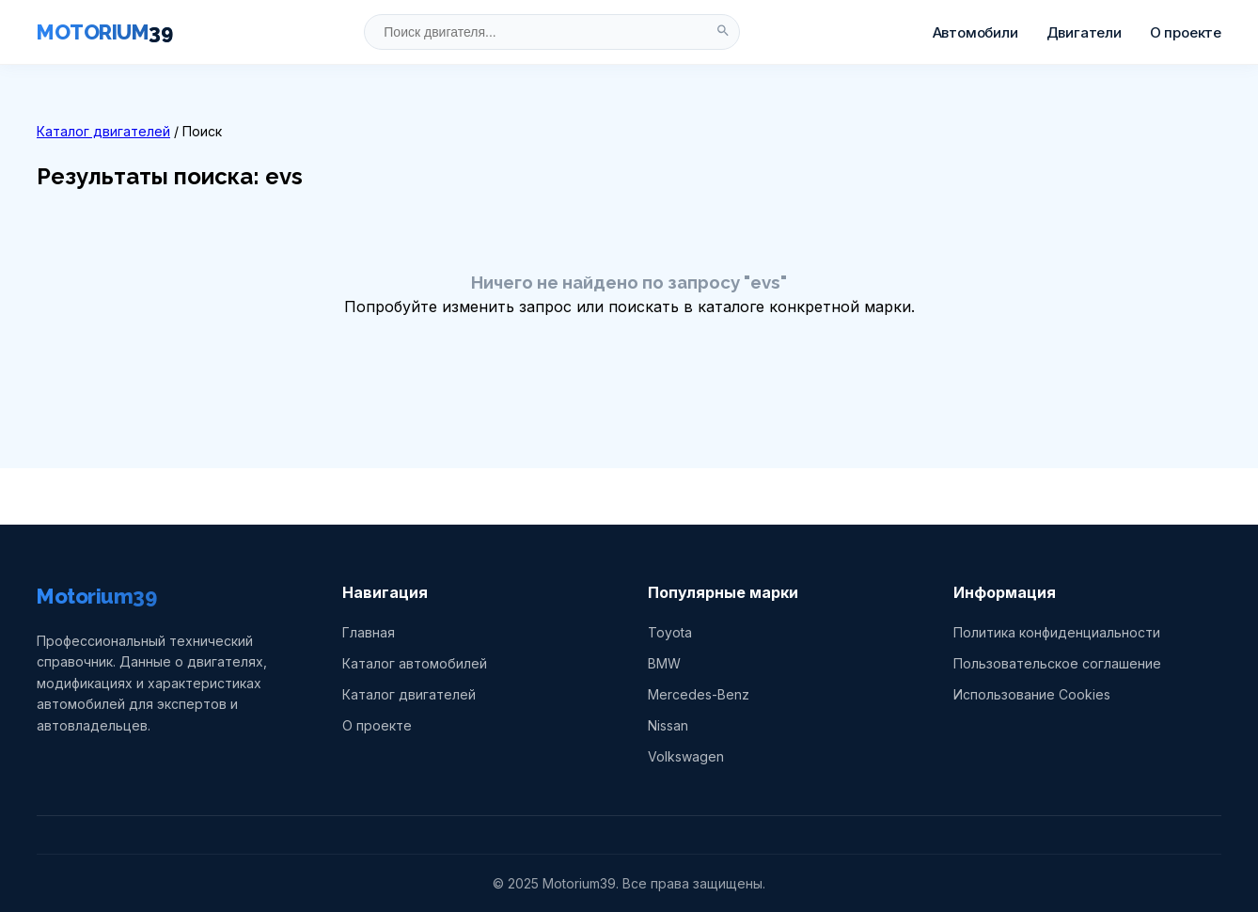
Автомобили (975, 32)
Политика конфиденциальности (1056, 632)
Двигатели (1084, 32)
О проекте (1185, 32)
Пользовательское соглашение (1057, 663)
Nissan (668, 725)
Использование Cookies (1031, 694)
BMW (664, 663)
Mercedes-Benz (698, 694)
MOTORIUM (104, 32)
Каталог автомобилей (414, 663)
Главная (368, 632)
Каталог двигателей (103, 131)
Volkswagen (686, 756)
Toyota (670, 632)
